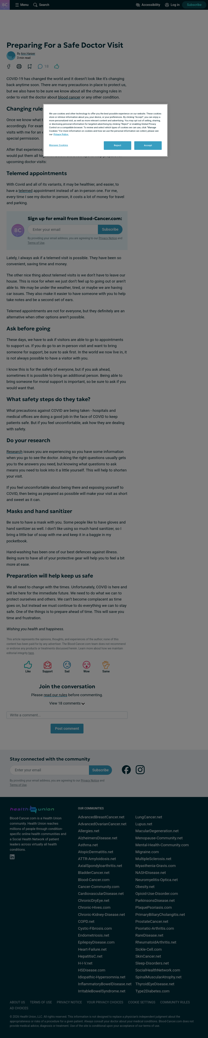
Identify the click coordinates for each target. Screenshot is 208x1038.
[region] (105, 130)
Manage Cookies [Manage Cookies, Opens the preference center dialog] (58, 145)
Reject (117, 145)
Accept (148, 145)
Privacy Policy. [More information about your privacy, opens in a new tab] (61, 134)
